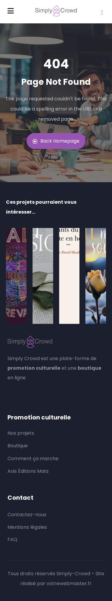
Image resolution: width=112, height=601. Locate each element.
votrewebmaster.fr (69, 583)
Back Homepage (56, 141)
